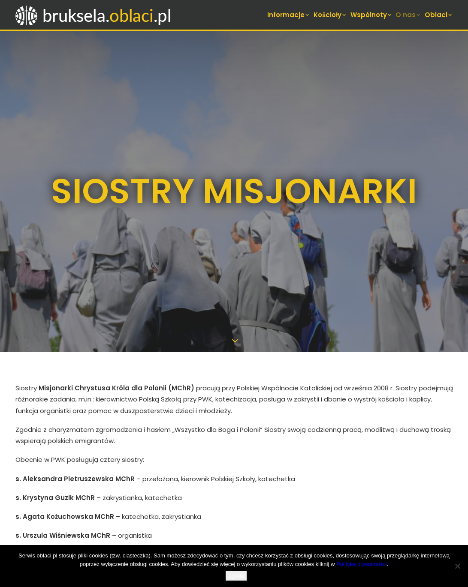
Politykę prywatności (361, 564)
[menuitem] (289, 15)
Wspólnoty (371, 14)
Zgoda (236, 575)
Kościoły (330, 14)
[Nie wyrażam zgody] (457, 566)
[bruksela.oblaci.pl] (94, 14)
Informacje (288, 14)
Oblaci (439, 14)
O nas (408, 14)
